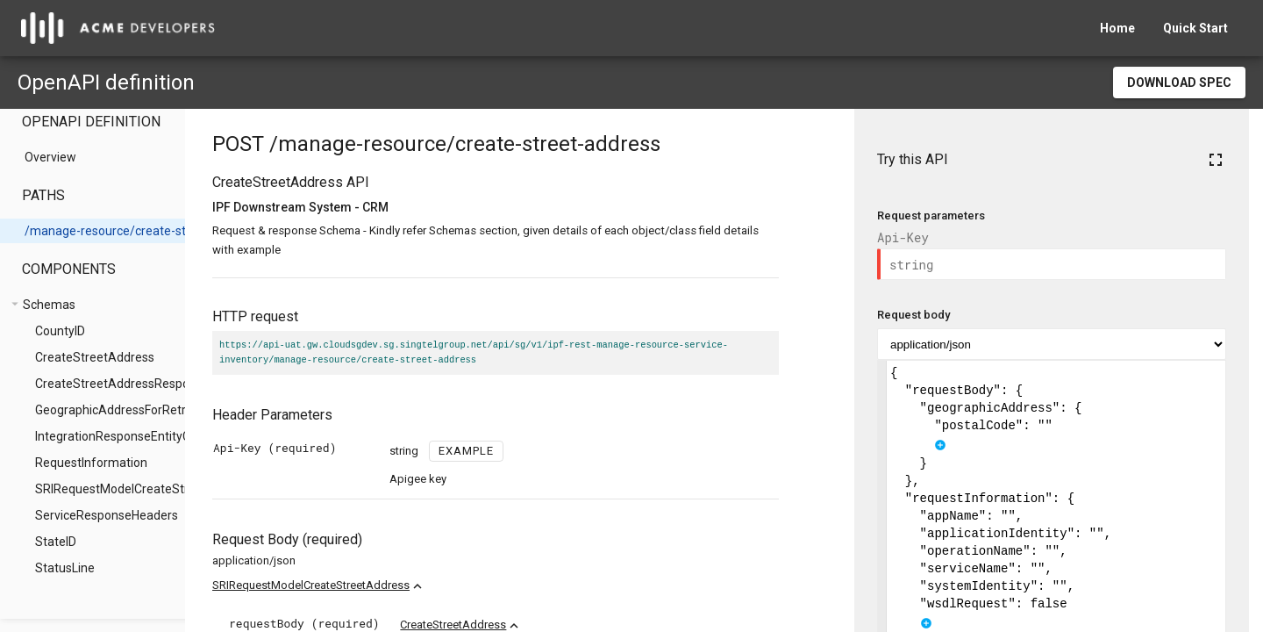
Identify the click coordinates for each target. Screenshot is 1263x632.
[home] (118, 28)
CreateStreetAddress (513, 624)
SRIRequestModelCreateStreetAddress (371, 585)
